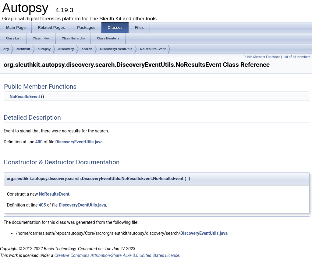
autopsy (44, 49)
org (6, 49)
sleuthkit (23, 49)
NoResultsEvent (152, 49)
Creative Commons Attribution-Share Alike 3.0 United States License (116, 255)
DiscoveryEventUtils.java (79, 141)
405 (42, 205)
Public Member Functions (261, 57)
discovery (66, 49)
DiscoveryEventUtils (116, 49)
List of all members (296, 57)
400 (39, 141)
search (87, 49)
